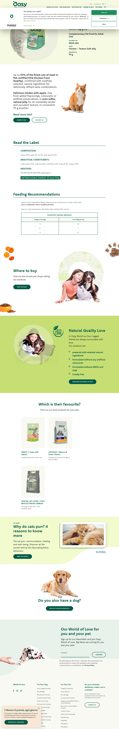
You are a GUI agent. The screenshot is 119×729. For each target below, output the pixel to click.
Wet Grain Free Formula (44, 673)
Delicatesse (64, 677)
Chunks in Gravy (65, 664)
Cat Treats (64, 696)
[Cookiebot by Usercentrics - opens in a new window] (11, 18)
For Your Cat (66, 638)
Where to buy (22, 120)
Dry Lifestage (41, 645)
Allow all (104, 4)
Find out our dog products (59, 561)
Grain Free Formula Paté (44, 670)
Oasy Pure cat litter (66, 699)
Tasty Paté (40, 676)
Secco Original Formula (44, 642)
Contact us (40, 120)
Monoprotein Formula (43, 648)
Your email (64, 606)
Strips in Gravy (41, 679)
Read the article (22, 510)
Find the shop (22, 287)
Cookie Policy (30, 13)
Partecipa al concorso (16, 722)
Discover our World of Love (82, 382)
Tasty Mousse (65, 670)
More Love (64, 692)
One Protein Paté (42, 667)
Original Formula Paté (43, 660)
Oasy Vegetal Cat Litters (68, 702)
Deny (104, 16)
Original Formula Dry (67, 642)
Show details (28, 18)
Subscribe (99, 608)
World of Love (19, 638)
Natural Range (41, 686)
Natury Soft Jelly (41, 682)
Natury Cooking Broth (67, 686)
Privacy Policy (89, 619)
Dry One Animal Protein (44, 651)
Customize (104, 10)
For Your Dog (42, 638)
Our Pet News (101, 505)
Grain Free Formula (42, 654)
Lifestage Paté (41, 664)
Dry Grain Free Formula (44, 657)
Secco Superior (65, 645)
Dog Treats (40, 689)
